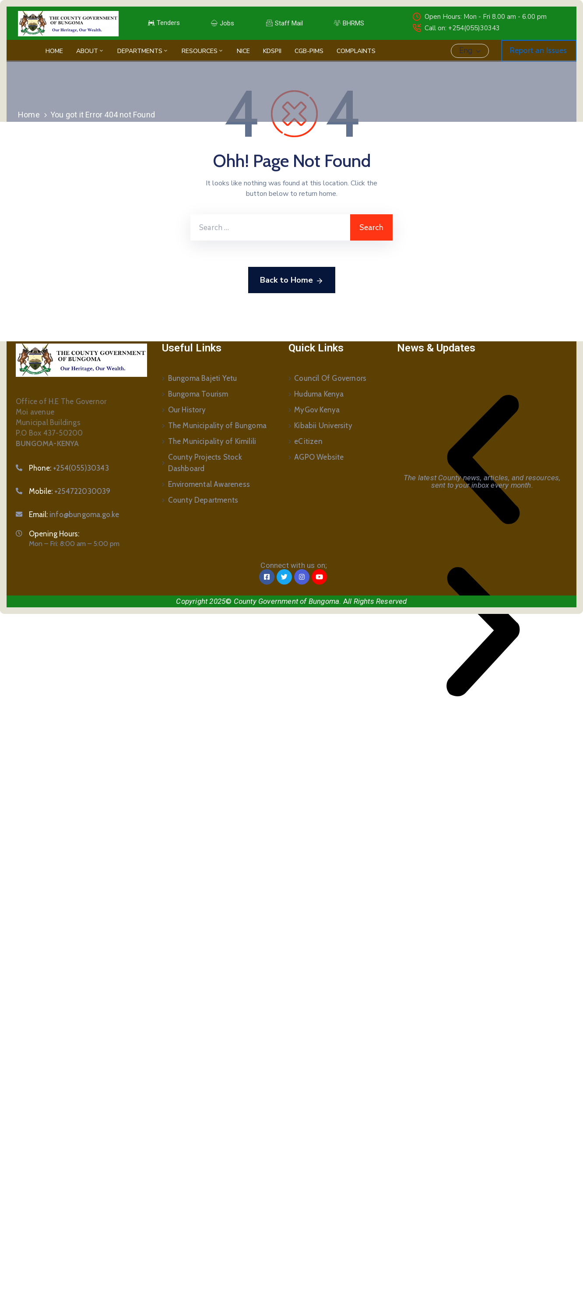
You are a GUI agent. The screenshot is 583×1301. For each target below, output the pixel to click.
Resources (203, 51)
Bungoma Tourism (198, 394)
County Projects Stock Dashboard (205, 463)
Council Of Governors (330, 378)
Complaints (356, 51)
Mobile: (70, 491)
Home (54, 51)
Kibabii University (323, 425)
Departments (143, 51)
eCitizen (308, 441)
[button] (483, 459)
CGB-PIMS (309, 51)
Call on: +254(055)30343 (462, 28)
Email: (74, 514)
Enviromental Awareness (209, 484)
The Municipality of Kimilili (212, 441)
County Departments (203, 500)
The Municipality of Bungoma (217, 425)
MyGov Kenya (317, 409)
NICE (243, 51)
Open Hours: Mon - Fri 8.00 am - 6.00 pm (486, 16)
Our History (187, 409)
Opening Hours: (54, 533)
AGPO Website (319, 457)
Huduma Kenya (319, 394)
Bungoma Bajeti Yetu (202, 378)
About (90, 51)
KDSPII (272, 51)
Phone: (69, 468)
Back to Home (291, 280)
